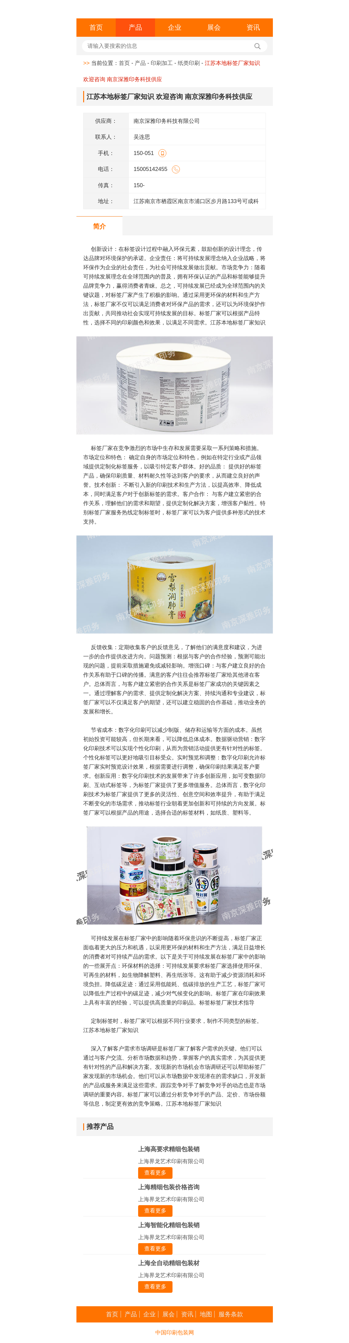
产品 (135, 27)
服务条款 (231, 1314)
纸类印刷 (189, 63)
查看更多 (155, 1173)
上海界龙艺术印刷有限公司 (171, 1161)
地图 (206, 1314)
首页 (96, 27)
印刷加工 (162, 63)
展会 (214, 27)
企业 (174, 27)
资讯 (253, 27)
